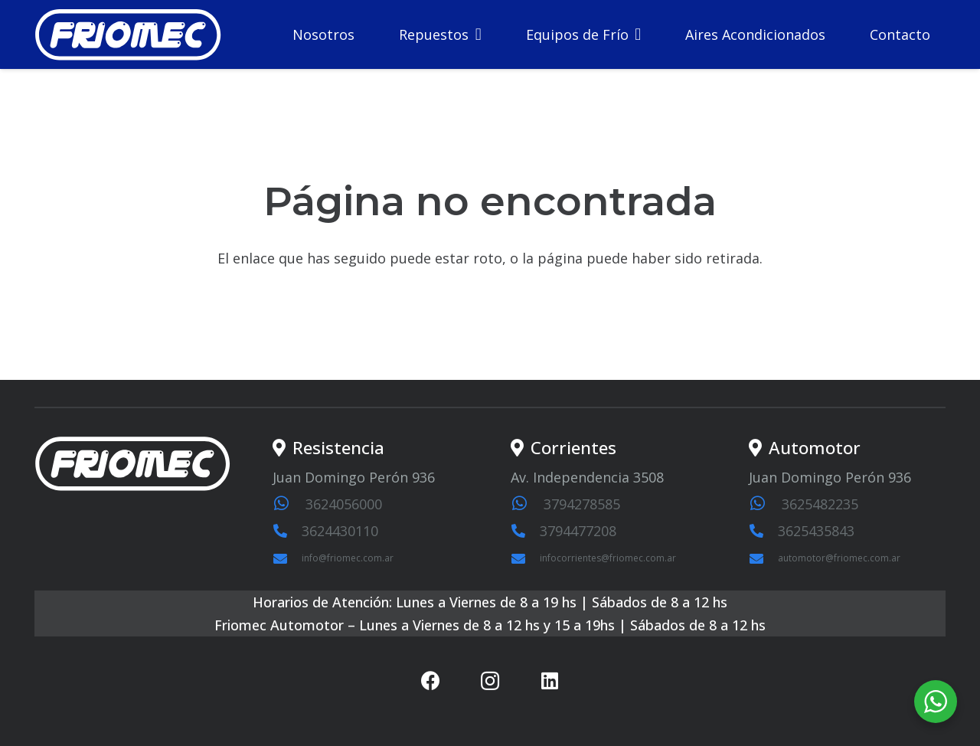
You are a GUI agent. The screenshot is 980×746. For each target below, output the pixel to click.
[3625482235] (765, 504)
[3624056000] (289, 504)
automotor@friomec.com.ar (839, 557)
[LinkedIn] (549, 681)
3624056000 (343, 504)
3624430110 (340, 531)
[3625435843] (763, 531)
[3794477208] (525, 531)
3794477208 (578, 531)
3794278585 (582, 504)
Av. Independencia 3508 (587, 477)
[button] (475, 34)
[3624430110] (287, 531)
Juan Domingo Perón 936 (354, 477)
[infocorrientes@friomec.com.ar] (525, 558)
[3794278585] (527, 504)
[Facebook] (431, 681)
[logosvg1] (128, 34)
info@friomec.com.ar (348, 557)
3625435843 (816, 531)
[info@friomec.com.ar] (287, 558)
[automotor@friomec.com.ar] (763, 558)
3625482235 (820, 504)
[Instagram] (490, 681)
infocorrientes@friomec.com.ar (608, 557)
